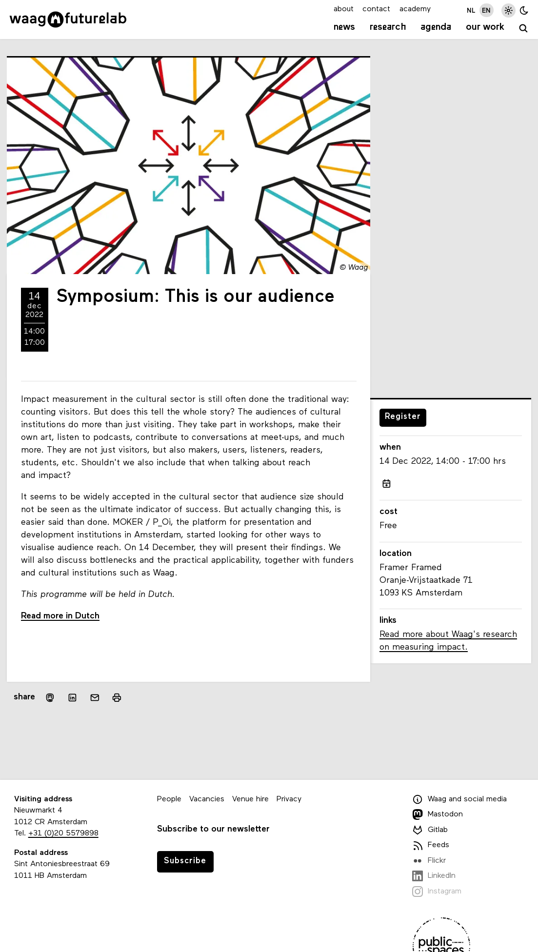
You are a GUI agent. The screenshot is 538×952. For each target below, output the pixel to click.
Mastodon (437, 814)
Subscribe (185, 861)
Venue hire (250, 799)
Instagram (436, 891)
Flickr (429, 860)
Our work (485, 27)
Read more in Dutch (60, 616)
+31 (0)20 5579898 (63, 833)
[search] (523, 28)
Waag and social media (459, 799)
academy (415, 9)
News (344, 27)
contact (376, 9)
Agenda (435, 27)
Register (403, 417)
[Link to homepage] (68, 19)
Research (388, 27)
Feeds (430, 845)
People (169, 799)
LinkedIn (434, 876)
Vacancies (206, 799)
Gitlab (430, 830)
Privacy (289, 799)
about (344, 9)
